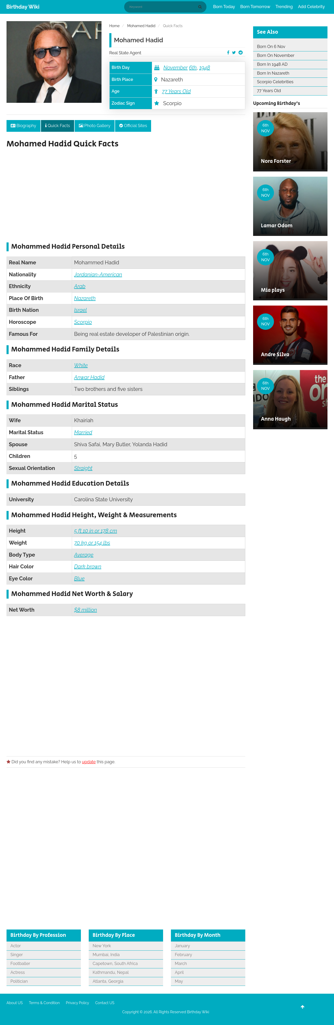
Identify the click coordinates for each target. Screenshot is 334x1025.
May (179, 981)
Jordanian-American (98, 274)
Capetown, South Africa (115, 963)
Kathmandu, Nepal (111, 972)
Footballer (20, 963)
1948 (204, 67)
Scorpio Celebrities (275, 81)
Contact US (104, 1003)
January (182, 945)
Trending (284, 6)
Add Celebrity (311, 6)
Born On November (275, 55)
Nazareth (85, 298)
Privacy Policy (77, 1003)
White (81, 365)
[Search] (200, 6)
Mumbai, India (106, 954)
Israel (80, 310)
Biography (23, 125)
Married (83, 432)
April (179, 972)
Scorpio (83, 322)
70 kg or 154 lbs (92, 543)
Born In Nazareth (273, 73)
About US (15, 1003)
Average (83, 555)
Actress (17, 972)
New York (102, 945)
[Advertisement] (126, 198)
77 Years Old (176, 91)
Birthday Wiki (22, 7)
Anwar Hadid (89, 377)
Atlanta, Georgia (108, 981)
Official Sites (133, 125)
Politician (19, 981)
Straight (83, 468)
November (175, 67)
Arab (79, 286)
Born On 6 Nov (271, 46)
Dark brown (87, 566)
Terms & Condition (44, 1003)
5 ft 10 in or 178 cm (95, 531)
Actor (15, 945)
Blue (79, 578)
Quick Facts (57, 125)
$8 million (85, 610)
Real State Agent (125, 52)
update (89, 761)
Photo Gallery (94, 125)
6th (192, 67)
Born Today (224, 6)
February (183, 954)
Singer (16, 954)
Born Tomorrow (255, 6)
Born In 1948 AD (272, 64)
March (181, 963)
